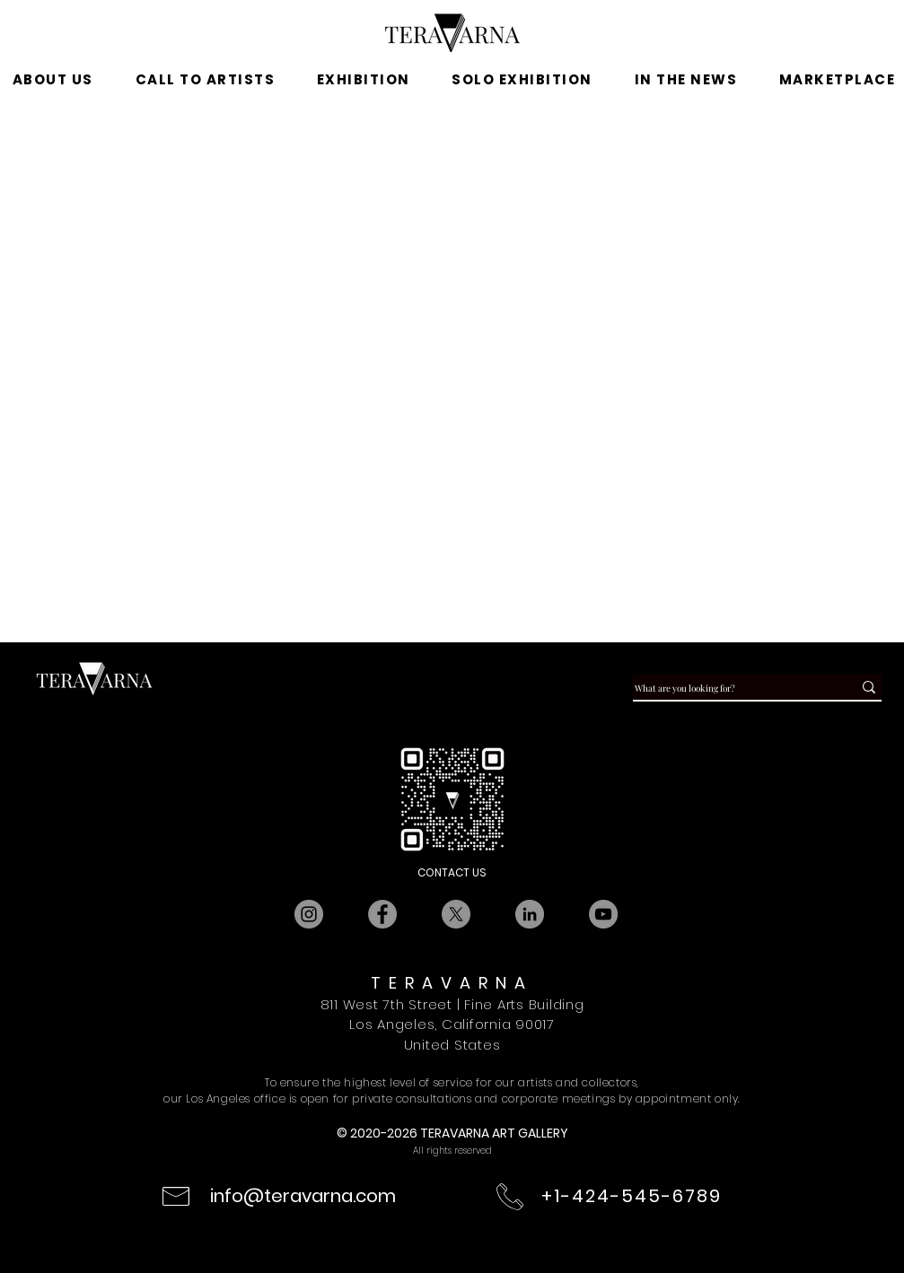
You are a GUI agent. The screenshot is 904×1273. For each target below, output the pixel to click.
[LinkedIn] (529, 914)
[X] (456, 914)
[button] (363, 79)
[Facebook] (382, 914)
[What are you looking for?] (727, 688)
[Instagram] (308, 914)
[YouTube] (603, 914)
